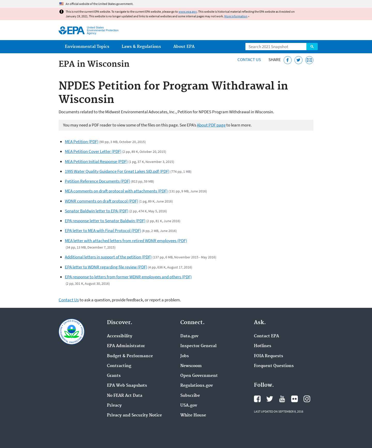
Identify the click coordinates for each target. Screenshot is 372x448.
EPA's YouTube (282, 398)
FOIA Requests (268, 356)
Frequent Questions (274, 366)
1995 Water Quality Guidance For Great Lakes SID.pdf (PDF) (117, 171)
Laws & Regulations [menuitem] (141, 46)
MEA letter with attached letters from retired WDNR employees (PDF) (126, 240)
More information (235, 16)
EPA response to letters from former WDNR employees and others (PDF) (128, 277)
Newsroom (191, 366)
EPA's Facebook (257, 398)
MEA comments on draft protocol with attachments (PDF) (116, 191)
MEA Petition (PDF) (81, 141)
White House (193, 415)
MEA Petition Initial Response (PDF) (96, 161)
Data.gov (189, 336)
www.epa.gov (188, 11)
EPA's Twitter (269, 398)
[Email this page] (309, 60)
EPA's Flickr (294, 398)
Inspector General (198, 346)
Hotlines (262, 346)
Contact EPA (266, 336)
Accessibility (119, 336)
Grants (114, 376)
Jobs (184, 356)
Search (312, 46)
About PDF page (211, 125)
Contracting (119, 366)
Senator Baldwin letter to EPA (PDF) (96, 211)
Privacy (114, 405)
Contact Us (249, 59)
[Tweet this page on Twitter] (299, 60)
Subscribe (190, 395)
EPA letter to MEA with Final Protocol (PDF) (103, 230)
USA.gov (188, 405)
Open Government (199, 376)
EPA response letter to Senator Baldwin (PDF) (105, 220)
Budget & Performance (130, 356)
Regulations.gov (196, 385)
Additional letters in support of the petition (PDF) (108, 257)
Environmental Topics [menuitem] (87, 46)
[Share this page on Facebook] (288, 60)
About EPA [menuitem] (184, 46)
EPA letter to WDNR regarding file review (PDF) (106, 267)
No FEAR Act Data (124, 395)
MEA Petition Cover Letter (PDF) (93, 151)
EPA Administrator (126, 346)
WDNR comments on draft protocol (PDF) (101, 201)
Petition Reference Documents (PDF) (97, 181)
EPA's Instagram (307, 398)
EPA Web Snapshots (127, 385)
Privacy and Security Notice (134, 415)
